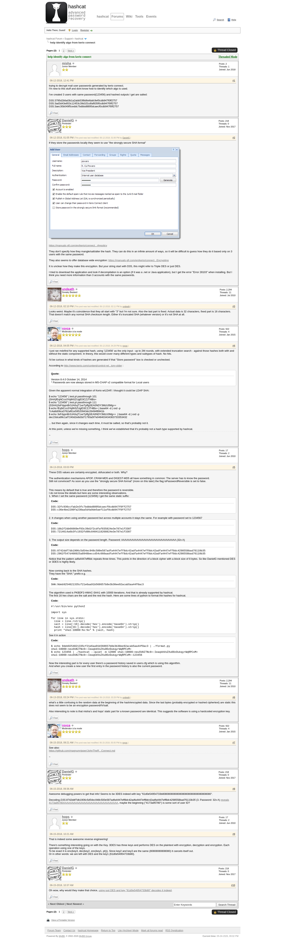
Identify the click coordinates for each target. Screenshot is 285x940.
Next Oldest (57, 903)
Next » (71, 50)
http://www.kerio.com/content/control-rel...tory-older (93, 365)
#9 (234, 834)
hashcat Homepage (88, 930)
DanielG (68, 120)
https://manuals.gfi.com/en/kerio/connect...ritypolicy (78, 245)
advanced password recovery (76, 12)
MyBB (62, 936)
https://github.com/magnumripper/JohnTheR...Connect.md (82, 750)
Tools (139, 16)
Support (69, 38)
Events (151, 16)
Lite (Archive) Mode (128, 930)
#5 (234, 467)
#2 (234, 137)
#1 (234, 80)
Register (84, 30)
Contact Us (69, 930)
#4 (234, 345)
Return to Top (108, 930)
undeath (126, 306)
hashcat (103, 16)
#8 (234, 788)
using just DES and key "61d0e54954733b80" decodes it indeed (135, 890)
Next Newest (74, 903)
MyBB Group (85, 936)
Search (220, 20)
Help (233, 20)
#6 (234, 697)
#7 (234, 742)
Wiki (129, 16)
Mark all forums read (152, 930)
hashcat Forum (54, 38)
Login (75, 30)
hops (65, 450)
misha (66, 63)
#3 (234, 306)
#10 (233, 885)
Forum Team (54, 930)
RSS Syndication (174, 930)
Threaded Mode (227, 56)
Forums (117, 16)
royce (125, 346)
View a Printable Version (63, 920)
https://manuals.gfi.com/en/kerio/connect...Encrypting (138, 260)
